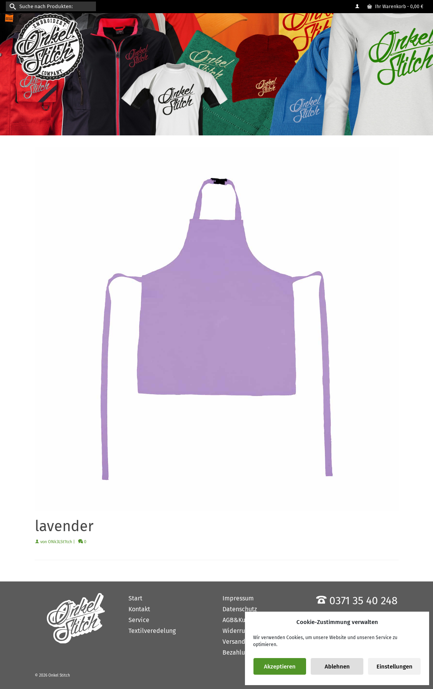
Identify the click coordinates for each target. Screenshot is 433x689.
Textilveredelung (152, 630)
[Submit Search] (11, 6)
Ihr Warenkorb (395, 6)
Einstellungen (394, 666)
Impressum (238, 598)
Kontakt (139, 609)
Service (138, 620)
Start (135, 598)
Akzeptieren (280, 666)
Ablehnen (337, 666)
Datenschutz (239, 609)
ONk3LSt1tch (60, 541)
